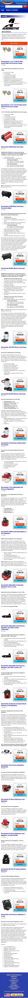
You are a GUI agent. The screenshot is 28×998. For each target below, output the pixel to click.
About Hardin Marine (14, 975)
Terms (14, 978)
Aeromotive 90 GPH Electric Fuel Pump (13, 394)
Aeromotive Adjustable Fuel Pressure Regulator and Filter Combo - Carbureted (13, 627)
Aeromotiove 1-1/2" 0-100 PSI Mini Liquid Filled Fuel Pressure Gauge (12, 62)
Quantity (17, 51)
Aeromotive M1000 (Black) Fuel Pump (13, 268)
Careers (14, 982)
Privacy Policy (14, 987)
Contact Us (14, 980)
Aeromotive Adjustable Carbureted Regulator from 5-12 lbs (12, 586)
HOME (2, 10)
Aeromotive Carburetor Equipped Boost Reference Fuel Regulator (13, 704)
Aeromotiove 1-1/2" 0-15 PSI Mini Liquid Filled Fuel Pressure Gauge (13, 105)
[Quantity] (22, 51)
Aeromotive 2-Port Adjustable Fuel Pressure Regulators (12, 488)
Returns (14, 976)
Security (14, 989)
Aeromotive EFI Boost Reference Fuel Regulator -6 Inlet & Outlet (13, 834)
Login (25, 1)
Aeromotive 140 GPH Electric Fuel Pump (13, 347)
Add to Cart (20, 54)
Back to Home (14, 43)
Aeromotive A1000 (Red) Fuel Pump (12, 147)
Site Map (14, 985)
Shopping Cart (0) (22, 3)
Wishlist (13, 983)
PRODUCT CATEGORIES (12, 10)
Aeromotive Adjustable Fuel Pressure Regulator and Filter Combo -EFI (13, 666)
